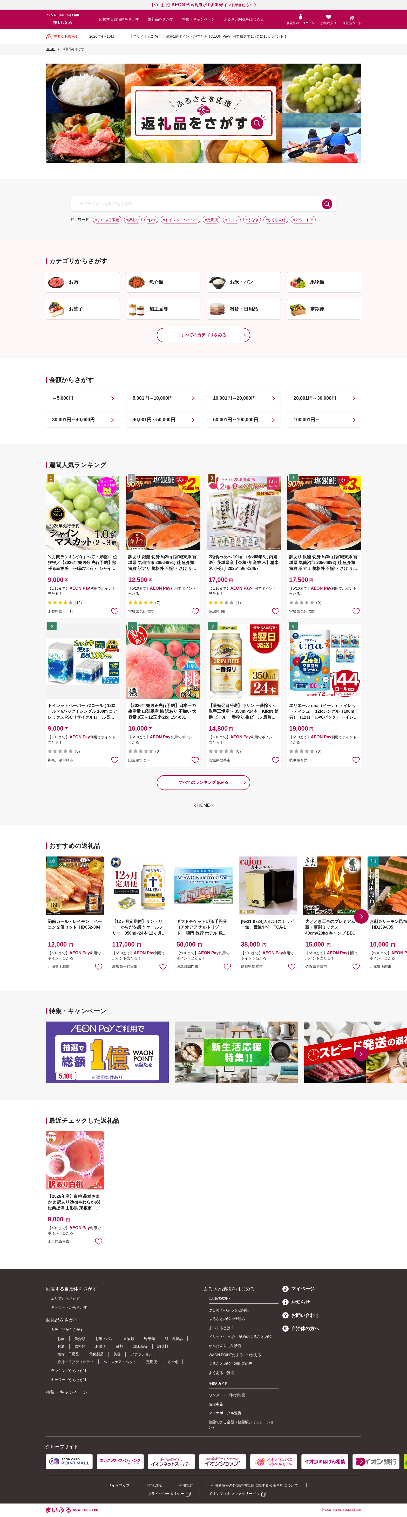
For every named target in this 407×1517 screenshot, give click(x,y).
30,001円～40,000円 (73, 419)
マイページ (298, 1288)
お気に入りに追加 (99, 966)
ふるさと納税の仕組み (227, 1319)
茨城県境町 (218, 611)
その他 (172, 1362)
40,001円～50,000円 (154, 419)
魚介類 (79, 1339)
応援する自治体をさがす (119, 19)
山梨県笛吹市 (139, 760)
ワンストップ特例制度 (227, 1395)
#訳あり (132, 220)
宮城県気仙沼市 (141, 611)
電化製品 (96, 1354)
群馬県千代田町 (125, 966)
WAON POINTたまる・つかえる (235, 1355)
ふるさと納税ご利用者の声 (230, 1364)
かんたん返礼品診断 (225, 1346)
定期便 (151, 1362)
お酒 (61, 1346)
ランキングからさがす (69, 1371)
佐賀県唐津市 (316, 966)
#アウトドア (303, 220)
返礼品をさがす (160, 19)
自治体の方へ (300, 1328)
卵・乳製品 (174, 1339)
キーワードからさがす (69, 1307)
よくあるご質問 (221, 1373)
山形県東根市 (59, 1241)
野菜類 (149, 1339)
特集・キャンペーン (198, 19)
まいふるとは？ (221, 1328)
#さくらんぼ (276, 220)
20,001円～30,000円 (315, 398)
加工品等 (140, 1346)
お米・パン (104, 1339)
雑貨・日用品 (68, 1354)
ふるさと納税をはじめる (244, 19)
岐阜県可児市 (300, 760)
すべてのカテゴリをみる (203, 335)
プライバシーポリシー (166, 1494)
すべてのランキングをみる (203, 782)
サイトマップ (119, 1485)
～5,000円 (62, 398)
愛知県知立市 (252, 966)
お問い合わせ (300, 1315)
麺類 (119, 1346)
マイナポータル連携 (225, 1413)
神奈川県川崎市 (60, 760)
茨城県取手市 (219, 760)
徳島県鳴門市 (187, 966)
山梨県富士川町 (60, 611)
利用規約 (186, 1485)
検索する (327, 204)
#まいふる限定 (107, 220)
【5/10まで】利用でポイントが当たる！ (201, 5)
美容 (117, 1354)
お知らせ (296, 1302)
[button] (361, 916)
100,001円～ (307, 419)
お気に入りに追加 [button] (115, 611)
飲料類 (79, 1346)
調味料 (162, 1346)
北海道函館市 (59, 966)
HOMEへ (205, 805)
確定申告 (216, 1404)
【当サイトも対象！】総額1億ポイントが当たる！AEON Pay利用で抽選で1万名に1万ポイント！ (208, 36)
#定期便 (211, 220)
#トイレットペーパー (180, 220)
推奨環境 (154, 1485)
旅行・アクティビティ (75, 1362)
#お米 (151, 220)
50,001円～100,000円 (235, 419)
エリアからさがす (65, 1298)
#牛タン (231, 220)
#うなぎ (252, 220)
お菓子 (100, 1346)
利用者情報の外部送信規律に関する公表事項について (254, 1485)
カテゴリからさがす (67, 1330)
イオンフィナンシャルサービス (234, 1494)
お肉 (61, 1339)
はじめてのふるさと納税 (229, 1310)
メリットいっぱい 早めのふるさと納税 (240, 1337)
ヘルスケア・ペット (120, 1362)
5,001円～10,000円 (153, 398)
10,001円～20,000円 (234, 398)
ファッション (141, 1354)
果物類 (128, 1339)
